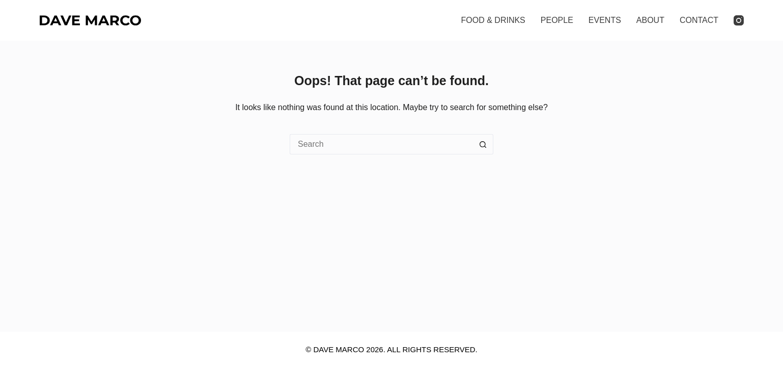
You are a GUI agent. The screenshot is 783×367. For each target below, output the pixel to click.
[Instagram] (739, 20)
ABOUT (650, 20)
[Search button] (483, 144)
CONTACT (699, 20)
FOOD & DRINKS (493, 20)
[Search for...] (381, 144)
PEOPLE (557, 20)
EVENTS (605, 20)
